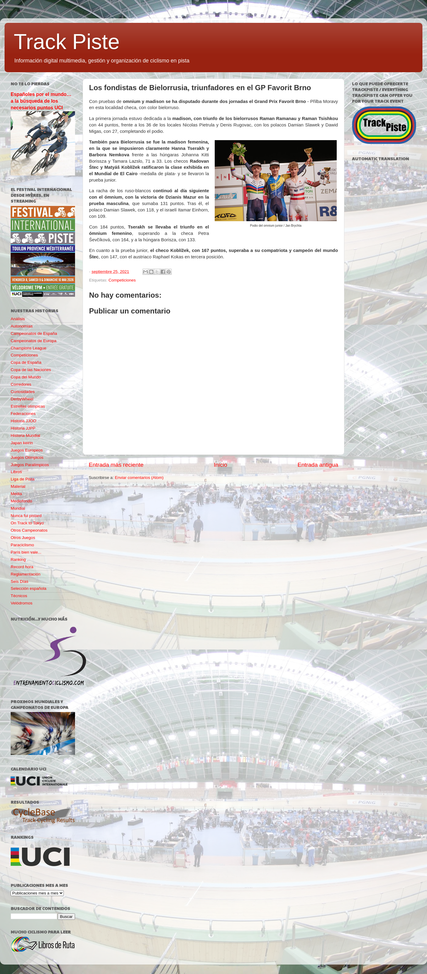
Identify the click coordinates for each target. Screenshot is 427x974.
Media (16, 493)
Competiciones (122, 280)
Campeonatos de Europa (33, 340)
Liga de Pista (22, 479)
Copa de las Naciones (31, 369)
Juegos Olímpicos (27, 457)
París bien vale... (26, 552)
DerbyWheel (22, 399)
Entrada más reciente (116, 465)
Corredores (21, 384)
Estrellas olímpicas (28, 406)
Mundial (18, 508)
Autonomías (22, 326)
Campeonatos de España (34, 333)
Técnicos (19, 595)
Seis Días (19, 581)
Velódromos (21, 603)
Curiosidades (23, 391)
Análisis (18, 319)
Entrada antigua (318, 465)
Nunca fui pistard (26, 515)
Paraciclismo (22, 545)
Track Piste (67, 42)
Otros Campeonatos (29, 530)
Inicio (220, 465)
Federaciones (23, 413)
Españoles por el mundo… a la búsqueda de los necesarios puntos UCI (41, 101)
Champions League (28, 348)
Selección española (28, 588)
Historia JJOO (23, 421)
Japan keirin (22, 443)
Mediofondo (21, 501)
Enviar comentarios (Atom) (139, 477)
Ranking (18, 559)
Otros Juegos (23, 537)
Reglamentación (26, 574)
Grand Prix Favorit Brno (280, 101)
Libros (16, 471)
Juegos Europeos (27, 450)
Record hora (22, 567)
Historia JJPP (23, 428)
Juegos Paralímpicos (30, 464)
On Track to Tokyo (27, 523)
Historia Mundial (25, 435)
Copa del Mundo (26, 377)
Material (18, 486)
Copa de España (26, 362)
